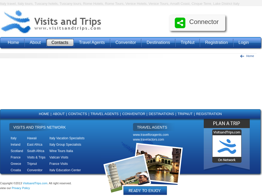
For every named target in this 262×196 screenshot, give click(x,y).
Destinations (158, 42)
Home (13, 42)
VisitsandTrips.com (35, 183)
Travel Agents (92, 42)
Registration (216, 42)
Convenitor (125, 42)
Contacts (60, 42)
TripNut (187, 42)
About (35, 42)
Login (244, 42)
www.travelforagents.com (151, 135)
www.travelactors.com (148, 139)
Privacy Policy (21, 188)
